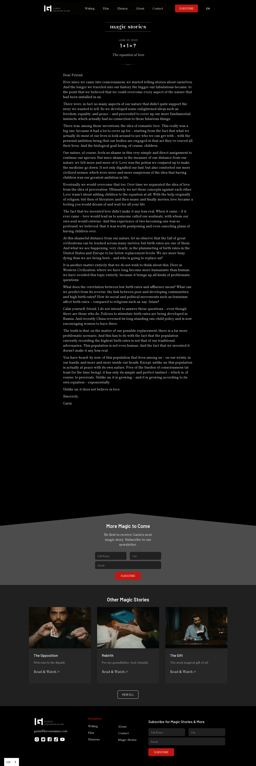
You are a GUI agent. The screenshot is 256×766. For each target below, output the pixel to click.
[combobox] (11, 762)
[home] (61, 8)
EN (8, 762)
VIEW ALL (128, 694)
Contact (157, 8)
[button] (208, 8)
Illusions (94, 739)
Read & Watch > (47, 671)
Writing (90, 8)
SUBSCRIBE (186, 8)
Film (106, 8)
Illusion (122, 8)
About (140, 8)
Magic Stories (127, 740)
